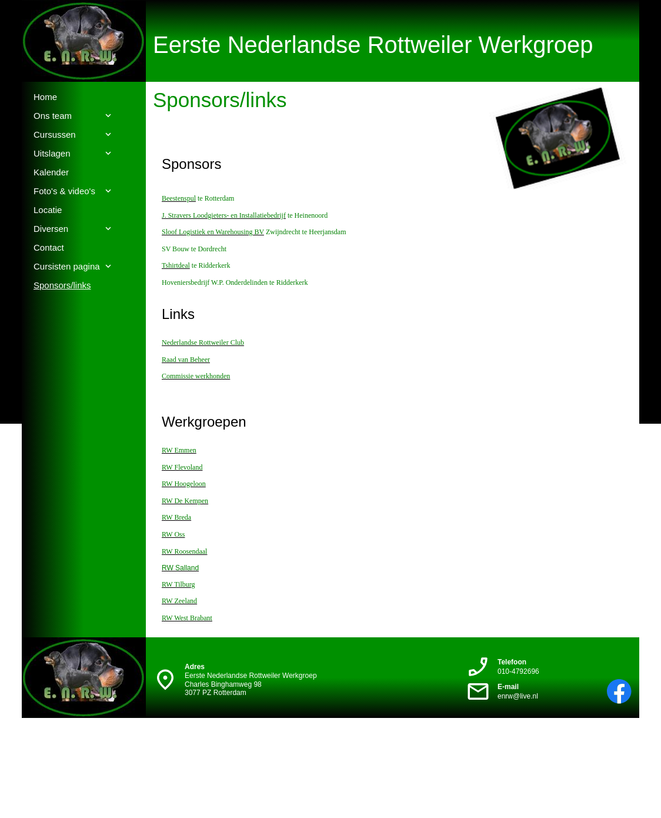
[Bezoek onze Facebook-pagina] (619, 691)
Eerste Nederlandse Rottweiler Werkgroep (373, 45)
